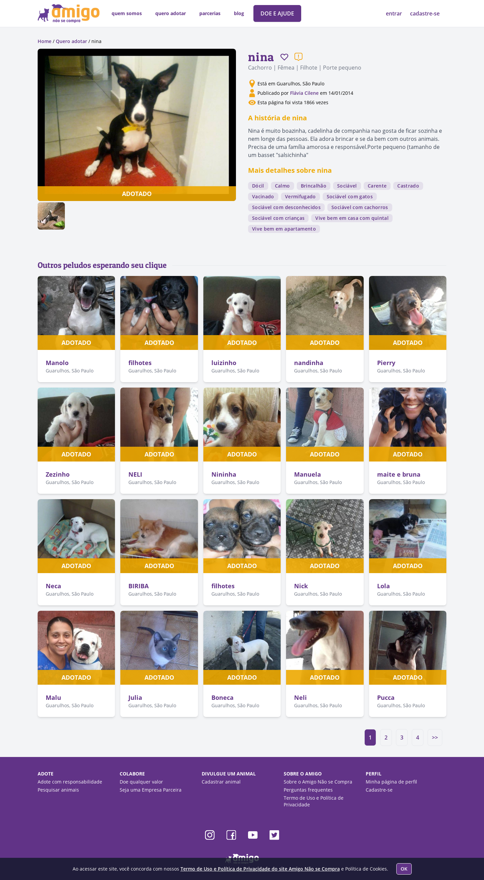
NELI (135, 474)
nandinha (308, 363)
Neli (300, 697)
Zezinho (58, 474)
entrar (394, 13)
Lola (383, 586)
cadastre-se (425, 13)
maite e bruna (398, 474)
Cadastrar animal (221, 781)
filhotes (140, 363)
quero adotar (170, 13)
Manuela (307, 474)
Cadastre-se (379, 790)
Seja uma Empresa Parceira (151, 790)
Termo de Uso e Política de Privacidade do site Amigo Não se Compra (260, 869)
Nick (301, 586)
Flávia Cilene (304, 93)
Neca (53, 586)
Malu (53, 697)
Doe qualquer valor (141, 781)
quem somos (127, 13)
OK (404, 869)
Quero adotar (71, 41)
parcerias (209, 13)
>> (435, 737)
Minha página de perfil (391, 781)
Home (44, 41)
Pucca (386, 697)
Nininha (223, 474)
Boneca (222, 697)
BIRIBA (138, 586)
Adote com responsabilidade (70, 781)
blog (239, 13)
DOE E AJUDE (277, 13)
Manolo (57, 363)
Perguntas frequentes (308, 790)
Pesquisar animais (58, 790)
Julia (135, 697)
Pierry (386, 363)
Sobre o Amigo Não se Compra (318, 781)
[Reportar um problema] (298, 57)
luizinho (223, 363)
